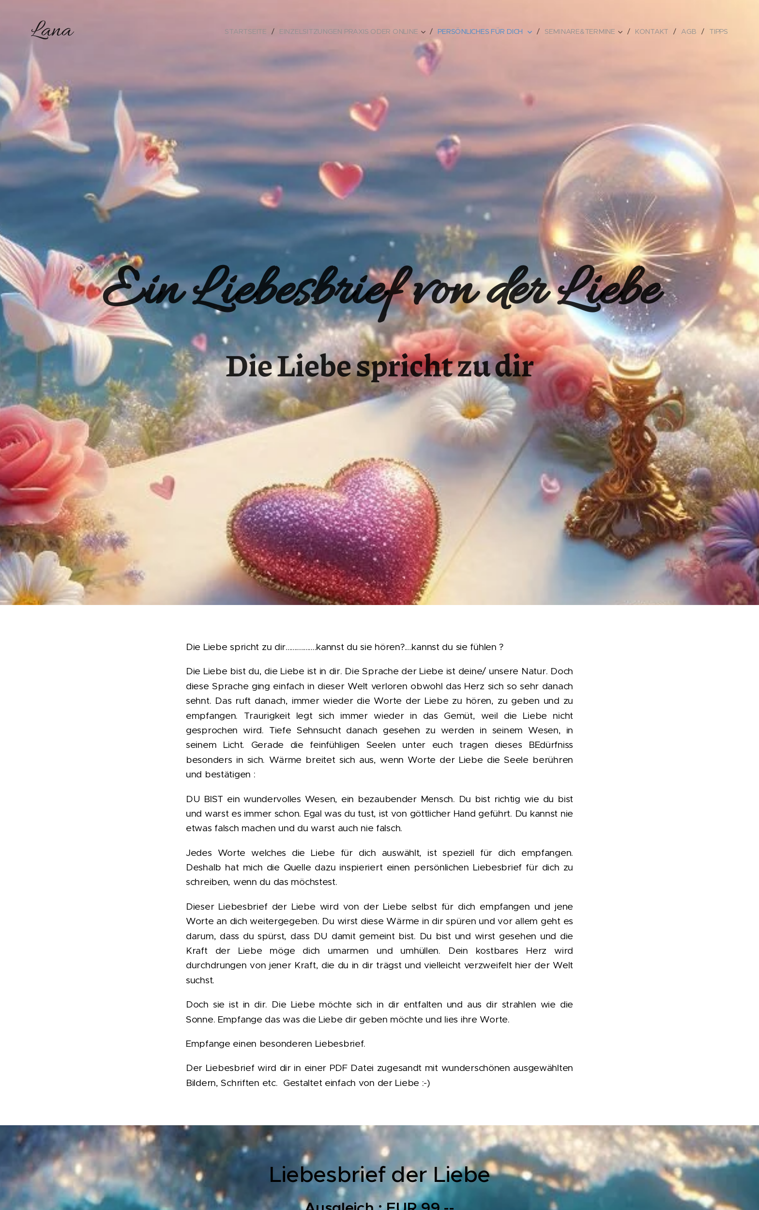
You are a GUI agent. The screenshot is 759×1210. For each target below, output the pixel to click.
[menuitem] (253, 31)
